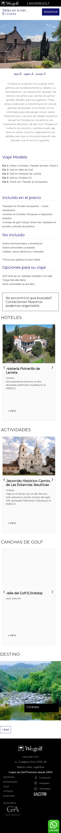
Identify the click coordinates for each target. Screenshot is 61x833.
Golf (6, 786)
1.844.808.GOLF (30, 756)
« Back (5, 729)
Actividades (10, 782)
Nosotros (9, 803)
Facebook (42, 778)
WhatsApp (42, 789)
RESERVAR (51, 12)
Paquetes (9, 796)
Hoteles (8, 791)
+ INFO (12, 411)
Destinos (8, 777)
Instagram (42, 783)
